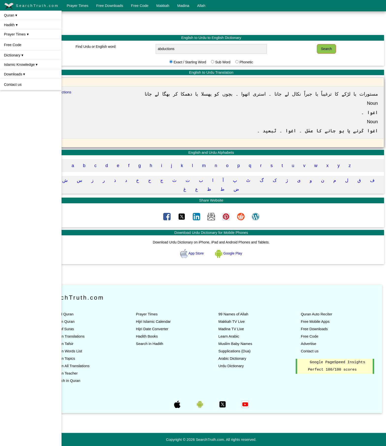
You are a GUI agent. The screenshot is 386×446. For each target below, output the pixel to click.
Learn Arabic (241, 336)
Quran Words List (93, 351)
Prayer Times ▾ (16, 34)
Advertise (314, 344)
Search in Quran (92, 380)
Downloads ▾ (14, 74)
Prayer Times (77, 5)
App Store (205, 253)
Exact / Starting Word (202, 62)
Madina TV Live (244, 329)
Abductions (86, 92)
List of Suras (89, 329)
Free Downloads (109, 5)
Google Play (241, 253)
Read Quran (89, 314)
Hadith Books (166, 336)
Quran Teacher (91, 373)
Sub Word (235, 62)
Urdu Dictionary (243, 366)
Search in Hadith (168, 344)
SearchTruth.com (31, 6)
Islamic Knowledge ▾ (21, 64)
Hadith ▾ (11, 25)
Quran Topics (89, 358)
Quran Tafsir (88, 344)
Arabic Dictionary (245, 358)
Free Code (139, 5)
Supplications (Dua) (247, 351)
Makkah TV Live (244, 321)
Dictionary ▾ (13, 55)
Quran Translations (94, 336)
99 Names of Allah (246, 314)
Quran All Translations (97, 366)
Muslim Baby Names (248, 344)
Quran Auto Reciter (322, 314)
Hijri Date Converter (171, 329)
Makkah (162, 5)
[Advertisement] (223, 23)
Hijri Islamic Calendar (172, 321)
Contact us (13, 84)
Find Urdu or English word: (116, 47)
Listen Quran (89, 321)
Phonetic (258, 62)
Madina (183, 5)
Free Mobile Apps (321, 321)
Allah (201, 5)
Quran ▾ (10, 15)
